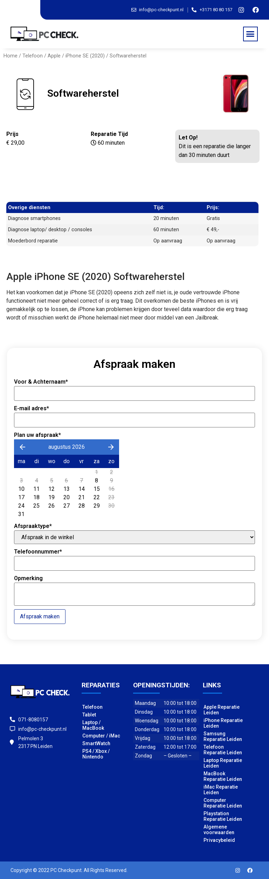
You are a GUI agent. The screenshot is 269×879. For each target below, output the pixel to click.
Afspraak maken (40, 616)
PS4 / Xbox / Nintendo (96, 754)
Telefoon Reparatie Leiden (223, 749)
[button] (250, 34)
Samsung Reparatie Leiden (223, 736)
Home (11, 56)
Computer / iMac (101, 736)
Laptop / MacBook (93, 725)
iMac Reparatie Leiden (221, 789)
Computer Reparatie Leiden (223, 803)
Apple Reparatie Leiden (222, 709)
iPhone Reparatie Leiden (223, 723)
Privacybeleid (219, 840)
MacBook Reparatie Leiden (223, 776)
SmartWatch (96, 743)
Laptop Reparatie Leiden (223, 763)
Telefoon (32, 56)
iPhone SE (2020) (85, 56)
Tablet (89, 714)
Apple (54, 56)
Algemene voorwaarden (219, 829)
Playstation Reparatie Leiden (223, 816)
